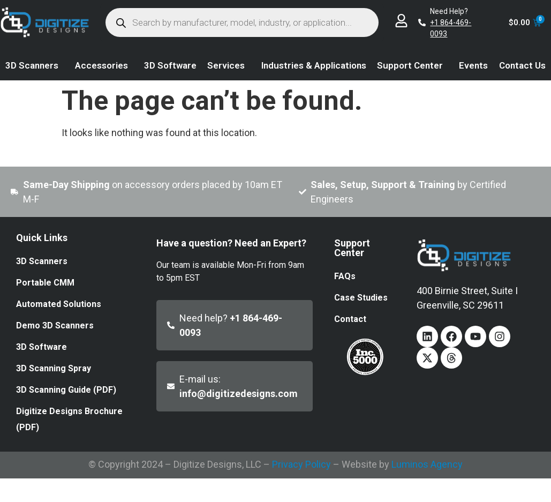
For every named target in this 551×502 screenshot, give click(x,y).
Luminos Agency (427, 464)
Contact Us (522, 65)
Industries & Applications (313, 65)
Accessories (104, 65)
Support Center (412, 65)
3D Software (170, 65)
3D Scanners (34, 65)
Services (228, 65)
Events (473, 65)
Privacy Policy (301, 464)
